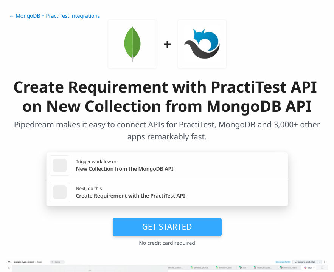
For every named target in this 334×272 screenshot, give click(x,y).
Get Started (167, 226)
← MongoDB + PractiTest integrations (54, 16)
